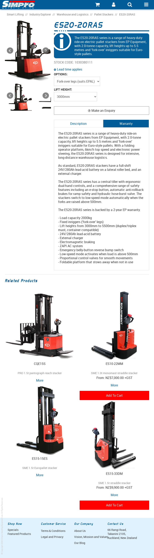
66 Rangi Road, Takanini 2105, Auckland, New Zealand (122, 534)
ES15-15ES (40, 458)
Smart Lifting (15, 14)
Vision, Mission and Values (89, 537)
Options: (61, 74)
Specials (13, 530)
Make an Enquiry (103, 110)
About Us (80, 531)
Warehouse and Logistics (72, 14)
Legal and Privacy (52, 537)
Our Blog (79, 543)
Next (46, 95)
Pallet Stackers (103, 14)
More (39, 380)
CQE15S (40, 363)
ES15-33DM (114, 473)
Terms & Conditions (53, 531)
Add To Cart (114, 395)
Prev (10, 95)
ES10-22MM (114, 363)
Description (78, 123)
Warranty (126, 123)
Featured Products (19, 534)
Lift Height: (63, 89)
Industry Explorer (40, 14)
